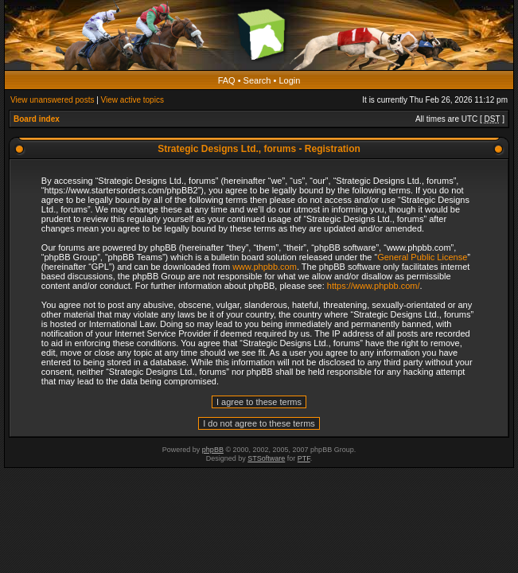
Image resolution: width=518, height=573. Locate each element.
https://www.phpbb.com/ (373, 285)
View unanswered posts (52, 100)
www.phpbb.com (264, 266)
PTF (304, 458)
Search (257, 80)
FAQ (227, 80)
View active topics (132, 100)
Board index (37, 119)
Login (289, 80)
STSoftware (266, 458)
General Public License (422, 257)
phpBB (213, 450)
